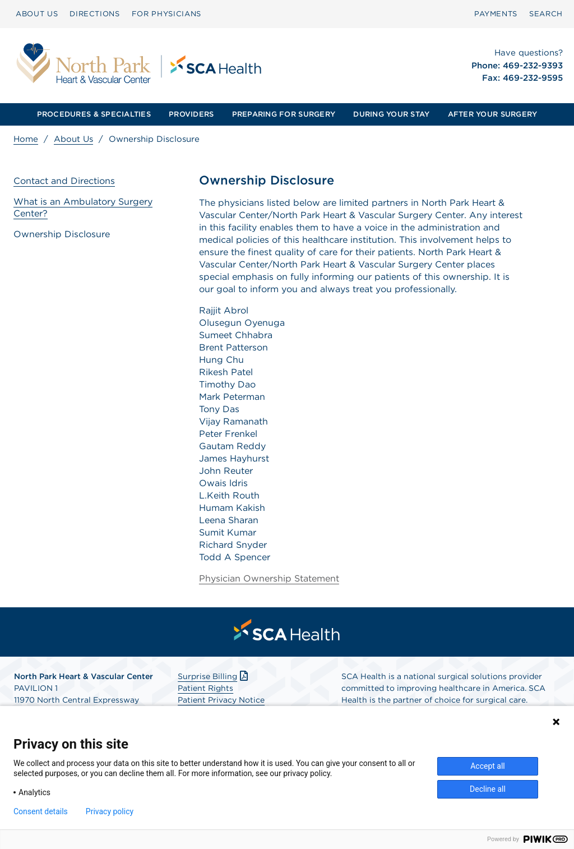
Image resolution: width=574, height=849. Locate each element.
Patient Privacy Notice (221, 699)
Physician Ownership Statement (269, 578)
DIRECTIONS (95, 14)
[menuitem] (36, 14)
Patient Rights (205, 688)
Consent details (40, 811)
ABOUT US (37, 14)
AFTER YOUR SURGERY (493, 114)
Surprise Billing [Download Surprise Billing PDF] (214, 676)
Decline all (488, 789)
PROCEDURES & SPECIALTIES (94, 114)
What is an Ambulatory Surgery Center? (82, 207)
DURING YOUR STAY (391, 114)
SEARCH (546, 14)
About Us (73, 139)
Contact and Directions (64, 181)
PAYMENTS (495, 14)
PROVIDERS (191, 114)
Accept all (487, 766)
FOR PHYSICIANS (166, 14)
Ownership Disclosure (61, 234)
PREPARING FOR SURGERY (283, 114)
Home (25, 139)
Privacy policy (109, 811)
